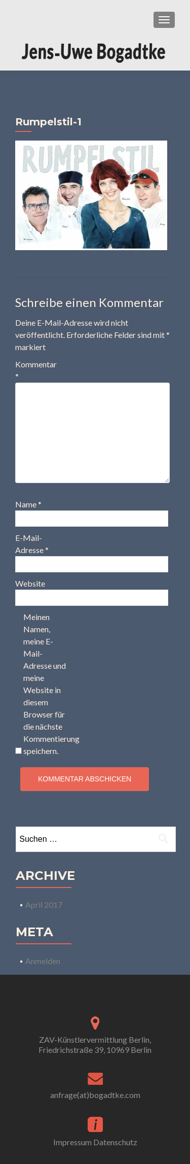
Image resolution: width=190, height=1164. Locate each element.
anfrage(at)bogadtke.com (95, 1095)
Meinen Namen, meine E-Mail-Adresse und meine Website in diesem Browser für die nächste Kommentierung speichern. (44, 684)
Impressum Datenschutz (95, 1142)
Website (30, 583)
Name (28, 504)
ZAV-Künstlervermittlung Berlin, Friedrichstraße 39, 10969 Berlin (95, 1044)
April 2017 (43, 904)
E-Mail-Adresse (32, 544)
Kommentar (36, 370)
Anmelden (42, 961)
